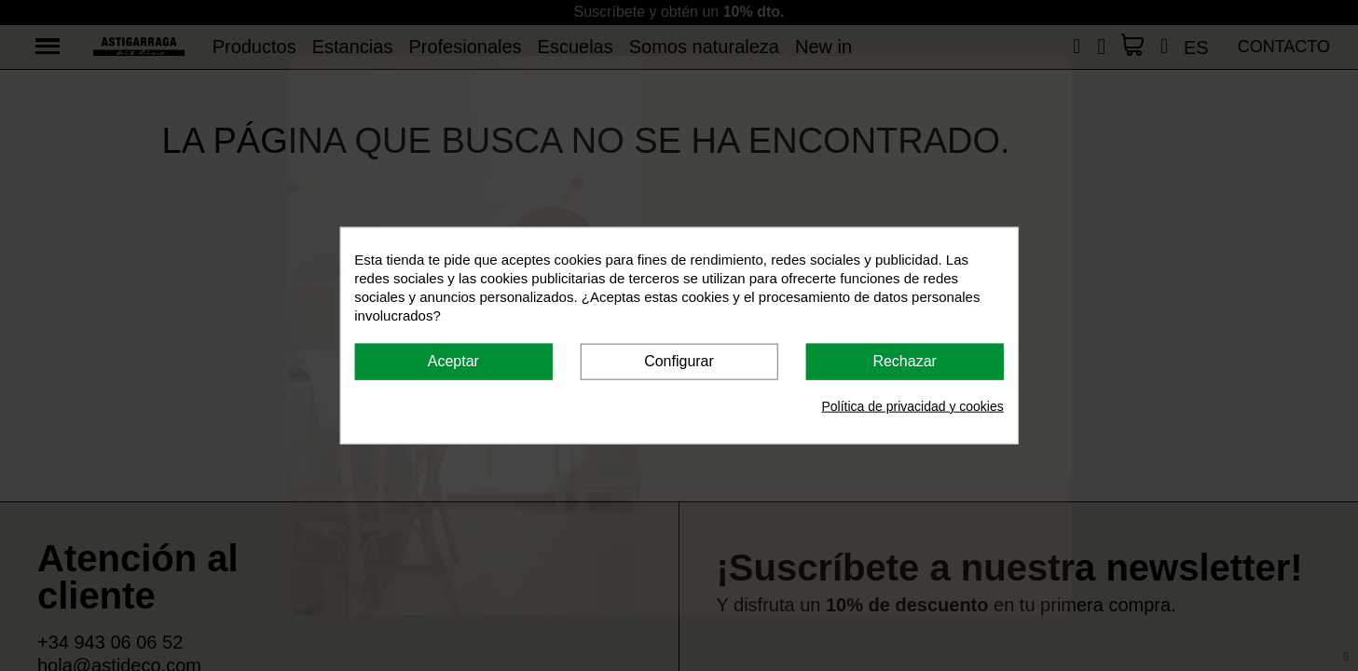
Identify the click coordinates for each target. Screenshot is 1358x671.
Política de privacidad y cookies (912, 405)
